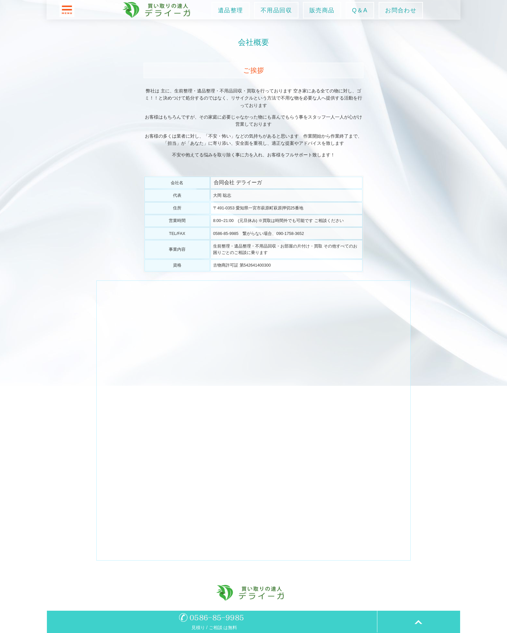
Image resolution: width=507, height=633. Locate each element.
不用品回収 (276, 10)
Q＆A (360, 10)
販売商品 (322, 10)
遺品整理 (230, 10)
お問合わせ (400, 10)
